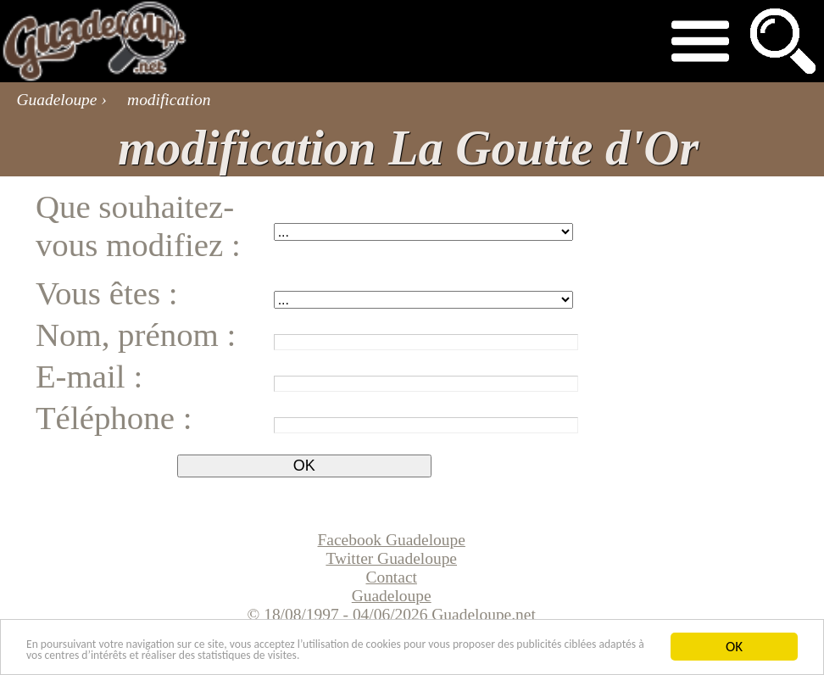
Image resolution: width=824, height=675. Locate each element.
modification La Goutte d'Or (408, 148)
